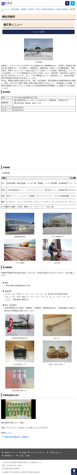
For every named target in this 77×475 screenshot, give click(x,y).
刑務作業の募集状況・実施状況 (16, 437)
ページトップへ (74, 471)
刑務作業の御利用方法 (48, 9)
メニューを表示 (38, 32)
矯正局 (38, 9)
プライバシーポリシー (38, 452)
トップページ (5, 9)
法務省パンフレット (11, 452)
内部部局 (31, 9)
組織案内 (24, 9)
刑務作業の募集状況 (62, 9)
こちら (8, 433)
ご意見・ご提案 (24, 456)
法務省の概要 (15, 9)
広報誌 (24, 452)
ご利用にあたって (55, 452)
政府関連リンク (9, 456)
